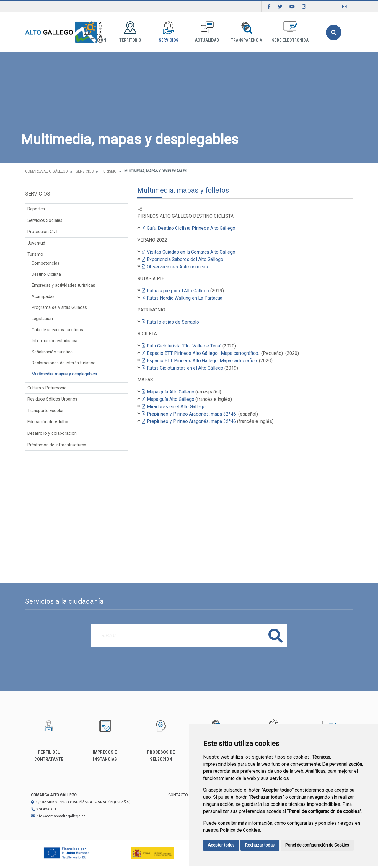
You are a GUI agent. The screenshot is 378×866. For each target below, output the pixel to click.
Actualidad (207, 32)
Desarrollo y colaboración (52, 433)
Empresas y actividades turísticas (63, 285)
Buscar (333, 32)
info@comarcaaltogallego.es (58, 816)
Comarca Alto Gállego (46, 171)
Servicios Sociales (44, 220)
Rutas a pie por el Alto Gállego (178, 290)
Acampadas (43, 296)
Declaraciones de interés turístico (64, 362)
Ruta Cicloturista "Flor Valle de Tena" (184, 346)
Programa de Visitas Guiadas (59, 307)
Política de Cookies (240, 830)
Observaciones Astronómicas (177, 267)
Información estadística (54, 340)
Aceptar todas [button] (221, 845)
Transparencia (246, 32)
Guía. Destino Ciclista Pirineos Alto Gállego (191, 228)
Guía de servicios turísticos (57, 329)
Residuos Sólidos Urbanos (52, 399)
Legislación (42, 318)
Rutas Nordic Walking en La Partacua (184, 298)
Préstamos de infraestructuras (56, 444)
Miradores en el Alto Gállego (177, 406)
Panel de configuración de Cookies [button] (317, 845)
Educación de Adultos (48, 421)
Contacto (178, 795)
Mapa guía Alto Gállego (170, 392)
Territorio (130, 32)
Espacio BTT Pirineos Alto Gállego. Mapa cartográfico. (203, 353)
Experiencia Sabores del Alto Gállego (185, 259)
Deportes (36, 208)
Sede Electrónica (290, 32)
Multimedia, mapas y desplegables (64, 374)
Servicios (168, 32)
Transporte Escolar (45, 410)
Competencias (45, 263)
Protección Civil (42, 231)
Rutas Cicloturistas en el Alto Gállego (185, 368)
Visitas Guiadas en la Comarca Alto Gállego (192, 252)
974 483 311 (43, 809)
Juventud (36, 243)
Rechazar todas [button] (260, 845)
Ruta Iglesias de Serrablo (173, 322)
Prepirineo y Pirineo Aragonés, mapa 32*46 (192, 414)
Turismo (108, 171)
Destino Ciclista (46, 274)
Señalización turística (52, 352)
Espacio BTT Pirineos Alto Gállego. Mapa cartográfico (202, 360)
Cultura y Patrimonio (47, 388)
